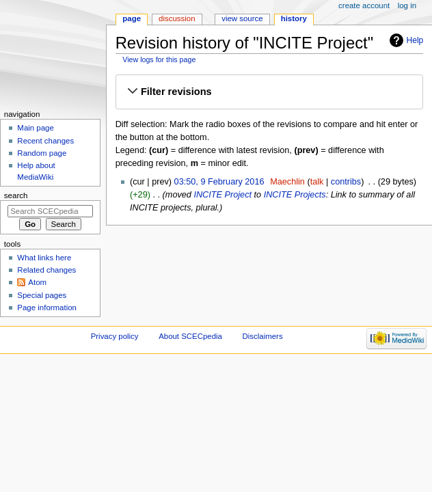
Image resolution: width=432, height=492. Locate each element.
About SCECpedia (190, 336)
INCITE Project (222, 195)
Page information (47, 307)
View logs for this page (158, 59)
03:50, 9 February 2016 (219, 182)
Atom (37, 282)
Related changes (46, 270)
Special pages (41, 295)
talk (317, 182)
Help (415, 40)
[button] (269, 92)
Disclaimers (263, 336)
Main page (35, 128)
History (294, 18)
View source (241, 18)
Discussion (177, 18)
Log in (407, 5)
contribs (346, 182)
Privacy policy (115, 336)
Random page (41, 153)
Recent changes (45, 141)
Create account (364, 5)
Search (16, 195)
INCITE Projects (295, 195)
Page (131, 18)
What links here (44, 258)
